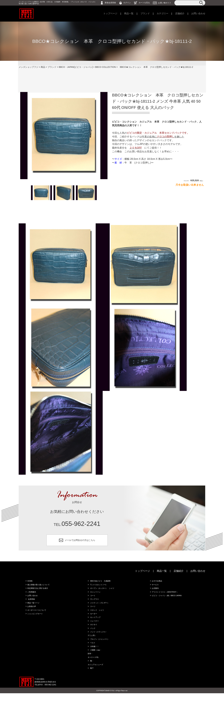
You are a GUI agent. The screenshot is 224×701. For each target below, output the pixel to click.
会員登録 (31, 602)
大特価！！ (94, 652)
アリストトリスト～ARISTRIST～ (165, 594)
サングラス (94, 602)
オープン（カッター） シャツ (103, 590)
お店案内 (155, 590)
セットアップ (95, 621)
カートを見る (144, 3)
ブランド (142, 13)
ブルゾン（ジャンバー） (100, 645)
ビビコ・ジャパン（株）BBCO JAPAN (167, 598)
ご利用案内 (31, 594)
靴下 (91, 676)
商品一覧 (126, 13)
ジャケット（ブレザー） (100, 606)
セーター (93, 617)
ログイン (127, 3)
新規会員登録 (110, 3)
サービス (155, 586)
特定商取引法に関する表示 (38, 590)
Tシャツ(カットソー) (98, 586)
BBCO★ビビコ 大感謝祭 (101, 583)
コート (92, 598)
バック (92, 633)
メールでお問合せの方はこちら (80, 540)
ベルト (92, 648)
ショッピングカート (35, 617)
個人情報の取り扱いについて (39, 586)
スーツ (92, 610)
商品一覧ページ (33, 606)
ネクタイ (93, 629)
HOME (29, 583)
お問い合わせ (197, 13)
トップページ (106, 13)
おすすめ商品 (156, 583)
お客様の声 (31, 610)
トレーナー (94, 625)
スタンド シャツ (97, 614)
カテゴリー (160, 13)
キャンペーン (95, 594)
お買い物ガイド (164, 3)
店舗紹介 (179, 13)
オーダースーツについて (37, 614)
